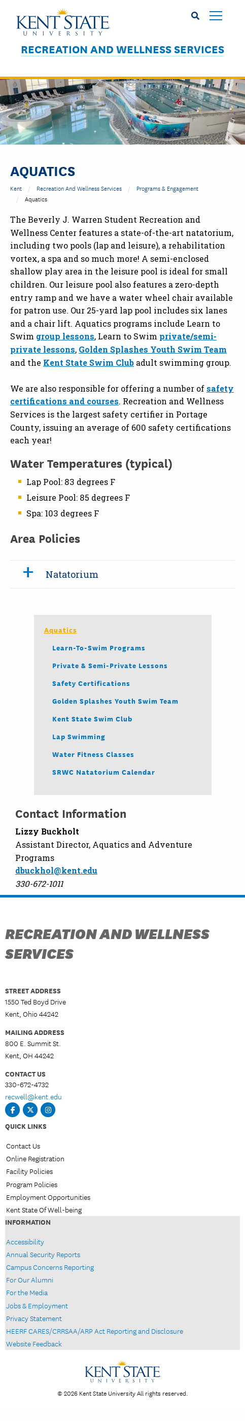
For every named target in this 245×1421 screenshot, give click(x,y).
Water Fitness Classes (93, 753)
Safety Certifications (91, 682)
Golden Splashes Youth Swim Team (115, 700)
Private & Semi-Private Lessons (110, 665)
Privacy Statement (34, 1318)
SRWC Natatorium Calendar (103, 771)
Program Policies (31, 1184)
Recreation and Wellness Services (122, 49)
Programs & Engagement (167, 188)
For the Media (27, 1292)
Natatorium (72, 574)
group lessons (65, 336)
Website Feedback (34, 1343)
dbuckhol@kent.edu (56, 870)
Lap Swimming (79, 736)
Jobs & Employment (37, 1305)
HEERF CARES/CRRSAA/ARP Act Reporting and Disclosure (94, 1330)
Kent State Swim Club (92, 718)
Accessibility (25, 1241)
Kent (16, 188)
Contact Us (23, 1145)
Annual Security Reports (43, 1254)
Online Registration (35, 1158)
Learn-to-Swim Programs (99, 647)
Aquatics (60, 629)
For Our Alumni (29, 1279)
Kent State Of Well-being (44, 1209)
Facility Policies (29, 1170)
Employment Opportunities (48, 1196)
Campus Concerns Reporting (50, 1266)
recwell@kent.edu (33, 1096)
